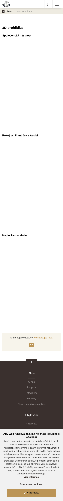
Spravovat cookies (31, 484)
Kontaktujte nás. (43, 337)
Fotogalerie (32, 393)
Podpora (31, 387)
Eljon (31, 373)
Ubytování (31, 415)
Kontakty (31, 398)
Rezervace (31, 423)
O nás (31, 381)
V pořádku (31, 492)
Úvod (11, 11)
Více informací (31, 477)
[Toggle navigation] (57, 4)
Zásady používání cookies (31, 404)
